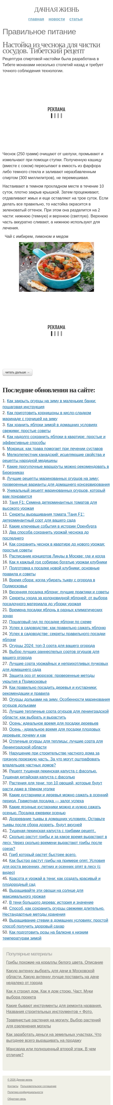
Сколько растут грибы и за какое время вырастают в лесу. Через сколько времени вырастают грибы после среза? (54, 843)
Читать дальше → (17, 372)
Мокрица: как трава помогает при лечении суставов (55, 449)
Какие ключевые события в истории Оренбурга (53, 526)
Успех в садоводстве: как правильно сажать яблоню (57, 628)
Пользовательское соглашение (38, 1086)
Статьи (76, 19)
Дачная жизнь (56, 9)
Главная (36, 19)
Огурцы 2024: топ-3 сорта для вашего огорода (52, 646)
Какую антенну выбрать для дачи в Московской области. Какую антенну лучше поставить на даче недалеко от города (52, 977)
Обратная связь (17, 1099)
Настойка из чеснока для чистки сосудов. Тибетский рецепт (51, 47)
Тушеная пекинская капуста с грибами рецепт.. (52, 831)
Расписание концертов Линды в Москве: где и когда (57, 556)
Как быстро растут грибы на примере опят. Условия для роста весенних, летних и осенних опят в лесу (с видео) (53, 866)
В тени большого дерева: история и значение (51, 902)
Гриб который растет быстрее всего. (42, 855)
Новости (56, 19)
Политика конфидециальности (25, 1092)
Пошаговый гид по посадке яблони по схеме (50, 622)
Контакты (13, 1086)
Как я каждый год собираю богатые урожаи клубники (58, 562)
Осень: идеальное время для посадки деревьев (53, 723)
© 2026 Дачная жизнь (20, 1079)
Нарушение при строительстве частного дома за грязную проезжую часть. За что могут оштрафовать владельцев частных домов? (51, 759)
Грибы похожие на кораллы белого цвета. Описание (54, 962)
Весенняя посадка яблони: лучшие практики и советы (59, 592)
